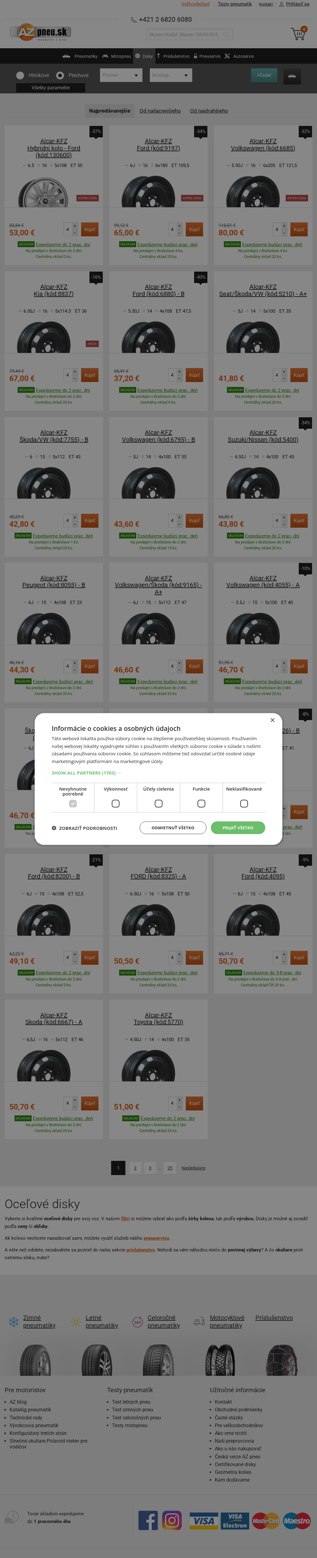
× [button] (272, 719)
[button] (158, 772)
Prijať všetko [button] (237, 828)
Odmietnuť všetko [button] (169, 828)
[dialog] (158, 778)
